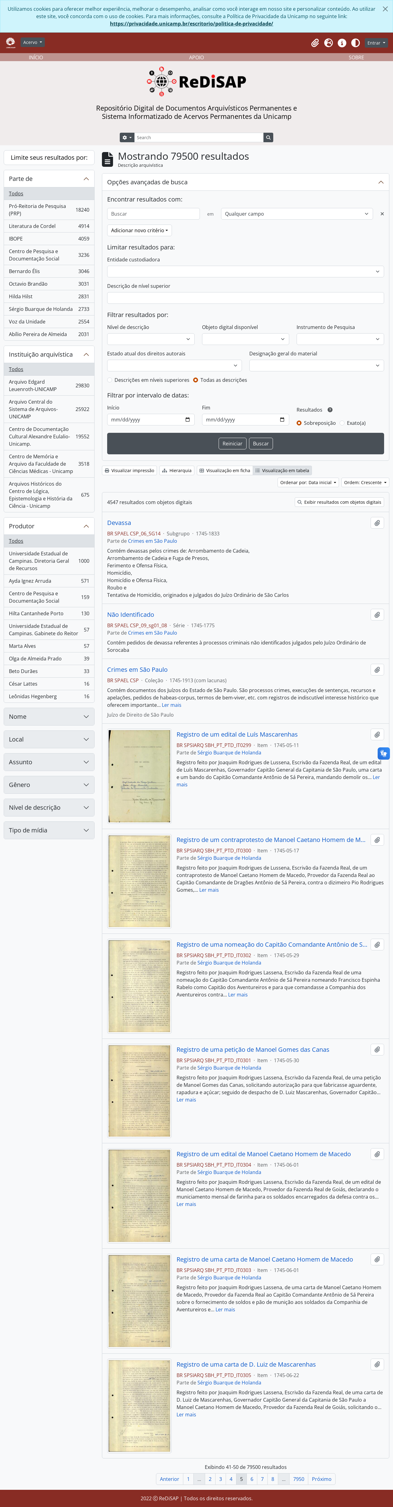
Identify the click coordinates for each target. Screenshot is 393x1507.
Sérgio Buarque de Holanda (49, 310)
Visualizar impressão (129, 470)
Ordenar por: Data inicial (306, 482)
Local (16, 739)
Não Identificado (130, 614)
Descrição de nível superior (138, 286)
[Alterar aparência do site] (355, 43)
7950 (298, 1479)
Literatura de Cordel (49, 227)
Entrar (375, 43)
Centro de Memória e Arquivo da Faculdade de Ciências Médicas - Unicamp (49, 464)
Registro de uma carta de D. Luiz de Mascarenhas (246, 1364)
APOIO (196, 57)
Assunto (20, 762)
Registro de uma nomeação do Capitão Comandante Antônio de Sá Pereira (272, 944)
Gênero (19, 785)
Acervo (30, 42)
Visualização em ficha (225, 470)
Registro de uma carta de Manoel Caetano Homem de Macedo (265, 1259)
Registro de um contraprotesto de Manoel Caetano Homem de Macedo (272, 840)
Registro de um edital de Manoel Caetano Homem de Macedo (264, 1154)
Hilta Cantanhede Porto (49, 615)
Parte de (21, 178)
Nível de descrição (34, 807)
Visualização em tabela (282, 470)
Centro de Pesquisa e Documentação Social (49, 255)
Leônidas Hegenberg (49, 698)
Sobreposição (320, 423)
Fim (206, 407)
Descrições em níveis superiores (152, 380)
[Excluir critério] (382, 213)
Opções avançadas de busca (147, 182)
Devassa (119, 522)
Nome (17, 716)
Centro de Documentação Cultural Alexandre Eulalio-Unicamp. (49, 436)
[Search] (199, 137)
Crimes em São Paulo (152, 541)
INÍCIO (36, 57)
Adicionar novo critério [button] (137, 230)
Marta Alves (49, 647)
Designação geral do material (283, 353)
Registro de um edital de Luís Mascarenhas (237, 734)
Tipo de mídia (28, 830)
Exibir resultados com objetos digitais (339, 502)
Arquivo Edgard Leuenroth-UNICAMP (49, 385)
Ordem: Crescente (363, 482)
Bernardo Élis (49, 273)
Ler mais (171, 705)
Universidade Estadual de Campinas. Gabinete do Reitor (49, 630)
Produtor (21, 526)
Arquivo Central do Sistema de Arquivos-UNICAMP (49, 409)
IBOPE (49, 240)
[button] (315, 43)
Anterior (169, 1479)
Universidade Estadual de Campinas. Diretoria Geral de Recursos (49, 561)
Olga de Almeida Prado (49, 660)
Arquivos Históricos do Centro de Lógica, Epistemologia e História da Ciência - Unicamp (49, 494)
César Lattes (49, 685)
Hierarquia (177, 470)
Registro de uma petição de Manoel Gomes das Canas (253, 1049)
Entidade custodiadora (133, 259)
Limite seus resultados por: (49, 157)
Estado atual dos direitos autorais (146, 353)
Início (113, 407)
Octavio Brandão (49, 285)
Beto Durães (49, 672)
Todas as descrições (223, 380)
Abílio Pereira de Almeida (49, 335)
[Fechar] (385, 9)
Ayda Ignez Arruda (49, 582)
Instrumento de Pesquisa (326, 327)
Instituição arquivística (41, 354)
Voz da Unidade (49, 323)
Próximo (322, 1479)
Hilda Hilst (49, 298)
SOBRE (356, 57)
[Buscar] (153, 214)
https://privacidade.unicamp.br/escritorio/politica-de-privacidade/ (191, 23)
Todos (16, 193)
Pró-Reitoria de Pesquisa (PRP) (49, 210)
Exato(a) (356, 423)
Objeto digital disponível (230, 327)
